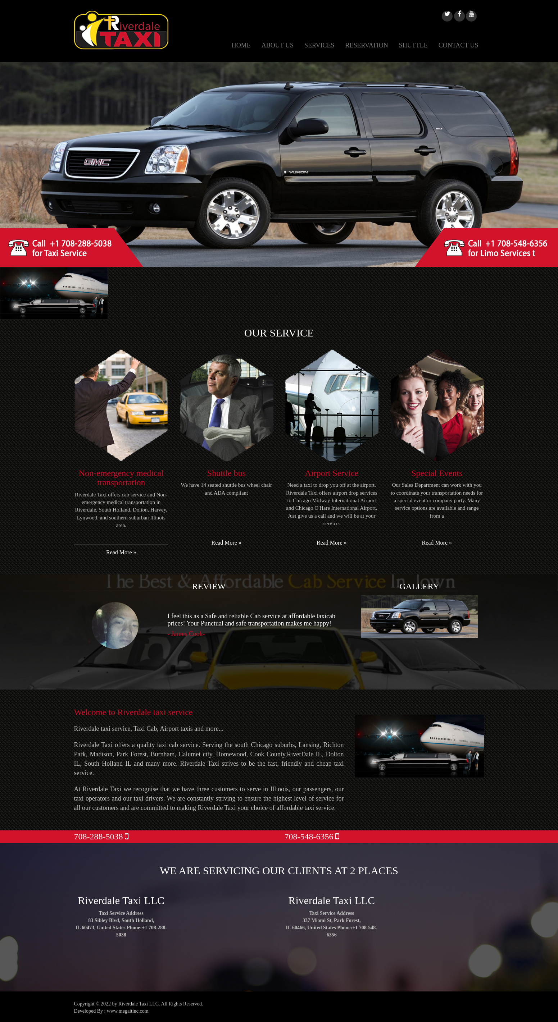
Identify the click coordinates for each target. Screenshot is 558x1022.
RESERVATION (366, 45)
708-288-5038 (101, 836)
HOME (241, 45)
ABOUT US (278, 45)
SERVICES (319, 45)
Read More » (121, 552)
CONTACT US (458, 45)
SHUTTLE (413, 45)
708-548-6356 (312, 836)
